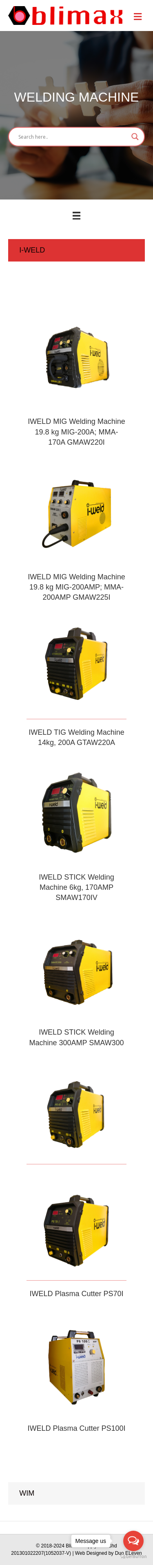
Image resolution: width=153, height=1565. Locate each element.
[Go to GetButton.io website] (133, 1556)
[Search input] (72, 136)
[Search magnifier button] (135, 136)
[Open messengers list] (133, 1541)
